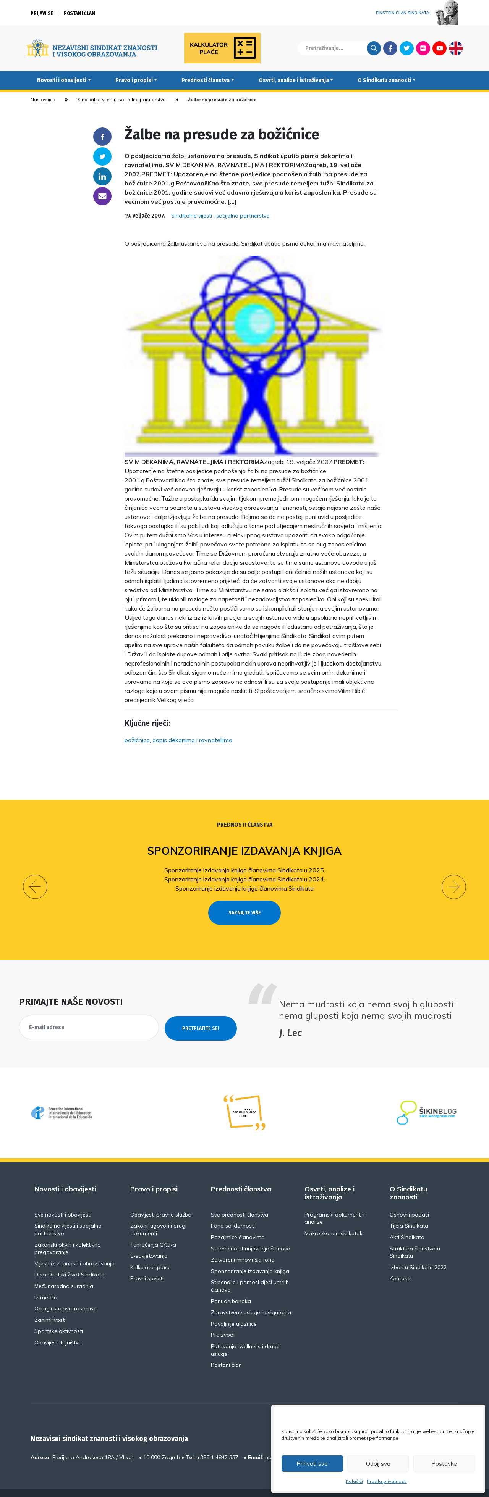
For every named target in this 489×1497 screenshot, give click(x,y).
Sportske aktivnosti (58, 1317)
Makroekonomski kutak (333, 1219)
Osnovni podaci (409, 1200)
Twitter (407, 48)
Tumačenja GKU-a (153, 1230)
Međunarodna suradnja (63, 1272)
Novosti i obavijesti (61, 80)
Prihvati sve (312, 1463)
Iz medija (45, 1283)
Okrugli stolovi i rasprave (65, 1294)
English (456, 48)
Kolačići (354, 1481)
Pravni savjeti (147, 1264)
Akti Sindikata (407, 1223)
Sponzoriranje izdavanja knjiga (244, 850)
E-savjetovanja (149, 1242)
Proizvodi (223, 1321)
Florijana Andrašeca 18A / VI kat (93, 1443)
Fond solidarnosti (233, 1212)
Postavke (444, 1463)
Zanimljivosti (50, 1305)
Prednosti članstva (205, 80)
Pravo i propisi (134, 80)
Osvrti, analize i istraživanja (294, 80)
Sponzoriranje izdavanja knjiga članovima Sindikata (244, 888)
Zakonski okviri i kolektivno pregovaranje (67, 1234)
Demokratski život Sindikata (69, 1260)
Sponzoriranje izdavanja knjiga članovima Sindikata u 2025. (244, 870)
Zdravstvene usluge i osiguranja (251, 1298)
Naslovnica (43, 99)
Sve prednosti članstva (239, 1200)
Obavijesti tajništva (58, 1328)
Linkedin (102, 176)
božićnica (137, 740)
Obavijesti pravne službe (160, 1200)
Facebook (390, 48)
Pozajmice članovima (238, 1223)
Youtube (439, 48)
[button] (35, 880)
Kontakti (400, 1264)
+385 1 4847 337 (217, 1443)
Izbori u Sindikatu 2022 (418, 1253)
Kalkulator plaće (150, 1253)
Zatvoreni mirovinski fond (243, 1245)
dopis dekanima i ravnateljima (192, 740)
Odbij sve (378, 1463)
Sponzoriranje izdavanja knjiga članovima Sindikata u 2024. (244, 879)
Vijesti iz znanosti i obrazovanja (74, 1249)
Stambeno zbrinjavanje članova (250, 1234)
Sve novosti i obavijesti (62, 1200)
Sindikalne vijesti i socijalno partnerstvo (122, 99)
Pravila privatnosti (387, 1481)
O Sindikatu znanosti (384, 80)
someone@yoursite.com (102, 196)
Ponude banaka (231, 1287)
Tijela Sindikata (409, 1212)
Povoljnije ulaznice (234, 1309)
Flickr (423, 48)
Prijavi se (42, 13)
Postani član (79, 13)
